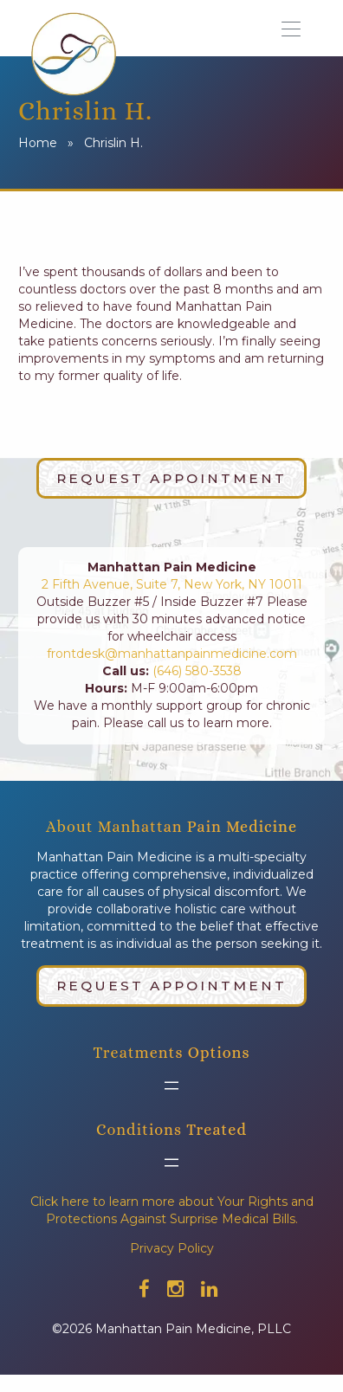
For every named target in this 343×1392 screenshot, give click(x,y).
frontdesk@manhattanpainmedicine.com (172, 653)
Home (37, 143)
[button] (297, 28)
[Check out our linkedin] (209, 1289)
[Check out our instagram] (175, 1289)
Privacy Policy (172, 1248)
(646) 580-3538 (195, 671)
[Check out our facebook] (144, 1289)
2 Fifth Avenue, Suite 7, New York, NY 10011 (172, 584)
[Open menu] (171, 1085)
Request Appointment (171, 478)
